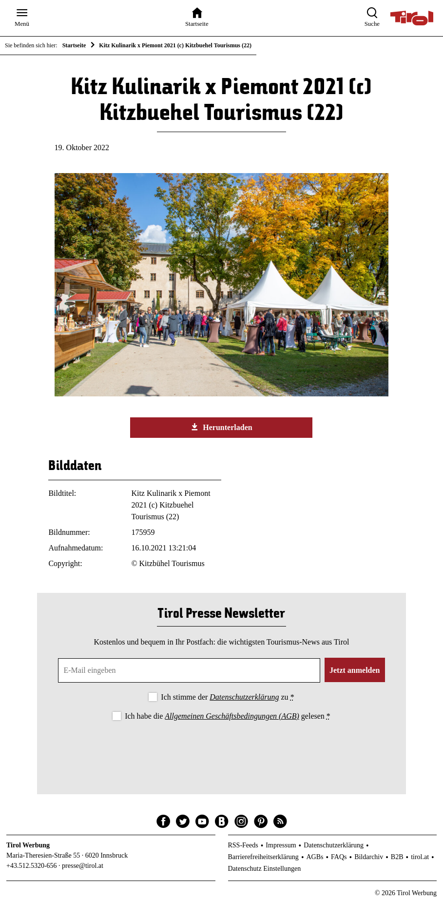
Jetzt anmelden (354, 670)
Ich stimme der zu (227, 697)
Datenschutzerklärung (244, 697)
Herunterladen (221, 427)
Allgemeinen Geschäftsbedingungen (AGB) (232, 716)
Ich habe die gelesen (227, 716)
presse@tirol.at (82, 865)
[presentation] (221, 749)
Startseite (74, 45)
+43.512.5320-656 (31, 865)
